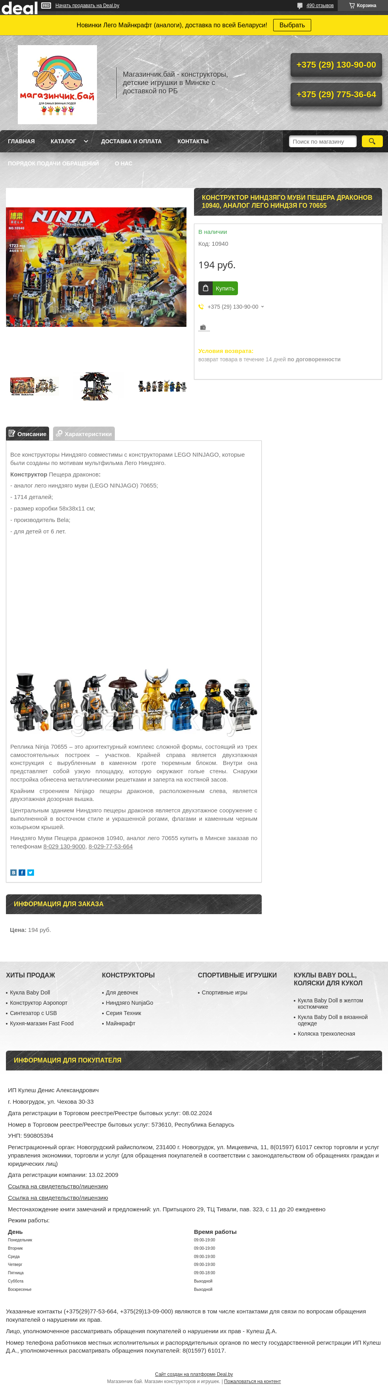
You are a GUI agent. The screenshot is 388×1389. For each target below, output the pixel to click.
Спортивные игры (224, 992)
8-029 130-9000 (64, 846)
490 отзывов (320, 5)
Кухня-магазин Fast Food (42, 1023)
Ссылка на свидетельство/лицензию (58, 1186)
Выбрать (292, 25)
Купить (225, 288)
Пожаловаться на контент (252, 1381)
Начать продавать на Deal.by (87, 5)
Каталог (63, 141)
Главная (21, 141)
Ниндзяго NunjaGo (130, 1003)
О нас (124, 163)
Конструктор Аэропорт (38, 1003)
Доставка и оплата (131, 141)
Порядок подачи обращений (53, 163)
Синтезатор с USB (33, 1013)
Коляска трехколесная (326, 1033)
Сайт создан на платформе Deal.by (194, 1374)
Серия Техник (123, 1013)
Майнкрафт (120, 1023)
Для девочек (122, 992)
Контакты (192, 141)
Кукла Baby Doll (30, 992)
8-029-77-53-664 (111, 846)
